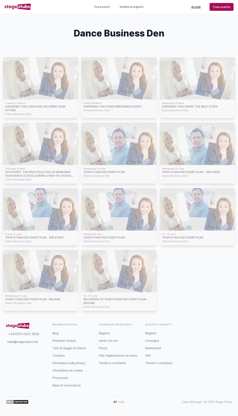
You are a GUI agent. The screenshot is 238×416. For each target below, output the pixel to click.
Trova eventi (102, 6)
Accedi (196, 7)
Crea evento (221, 7)
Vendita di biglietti (133, 6)
